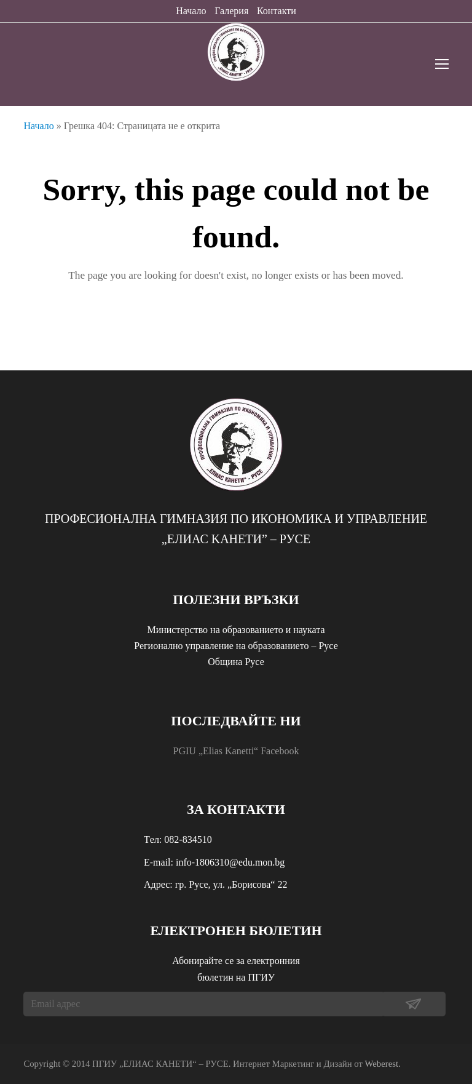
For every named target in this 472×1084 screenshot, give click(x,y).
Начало (191, 11)
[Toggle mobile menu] (442, 64)
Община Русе (236, 661)
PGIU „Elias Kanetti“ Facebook (236, 751)
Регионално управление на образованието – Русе (235, 645)
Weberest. (383, 1064)
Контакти (276, 11)
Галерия (231, 11)
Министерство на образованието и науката (235, 629)
